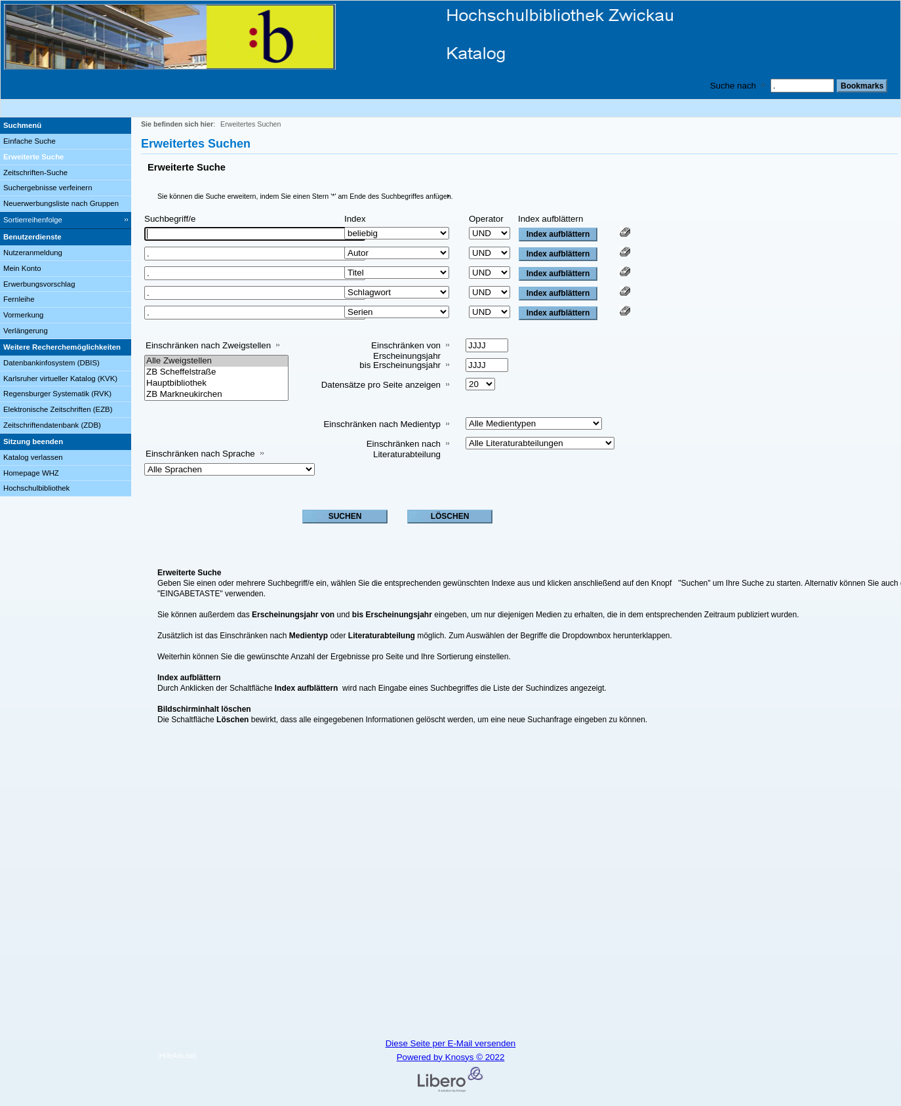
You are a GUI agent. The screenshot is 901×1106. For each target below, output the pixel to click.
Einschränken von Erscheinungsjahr (406, 350)
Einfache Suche (29, 141)
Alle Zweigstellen (216, 361)
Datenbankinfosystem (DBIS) (51, 363)
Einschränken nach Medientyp (382, 424)
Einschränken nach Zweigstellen (208, 345)
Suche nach (733, 86)
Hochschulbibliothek (36, 488)
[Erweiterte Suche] (65, 157)
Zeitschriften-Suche (35, 172)
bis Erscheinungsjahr (400, 365)
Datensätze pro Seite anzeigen (381, 385)
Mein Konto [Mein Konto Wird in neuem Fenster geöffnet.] (22, 268)
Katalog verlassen (33, 457)
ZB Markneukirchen (216, 394)
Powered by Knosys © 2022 (451, 1057)
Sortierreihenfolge (32, 220)
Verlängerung (25, 331)
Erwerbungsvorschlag (39, 284)
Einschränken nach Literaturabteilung (404, 449)
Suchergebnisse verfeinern (47, 188)
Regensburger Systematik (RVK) (57, 394)
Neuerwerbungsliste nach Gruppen (61, 203)
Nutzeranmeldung (32, 252)
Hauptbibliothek (216, 383)
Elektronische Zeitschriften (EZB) (57, 409)
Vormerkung (23, 315)
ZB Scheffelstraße (216, 372)
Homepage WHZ (31, 473)
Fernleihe (19, 299)
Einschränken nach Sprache (200, 454)
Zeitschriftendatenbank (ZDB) (52, 425)
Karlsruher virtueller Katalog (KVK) (60, 378)
